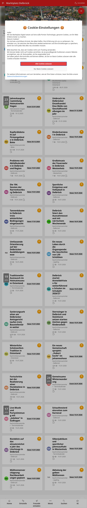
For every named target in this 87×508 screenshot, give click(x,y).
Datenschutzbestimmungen (17, 76)
